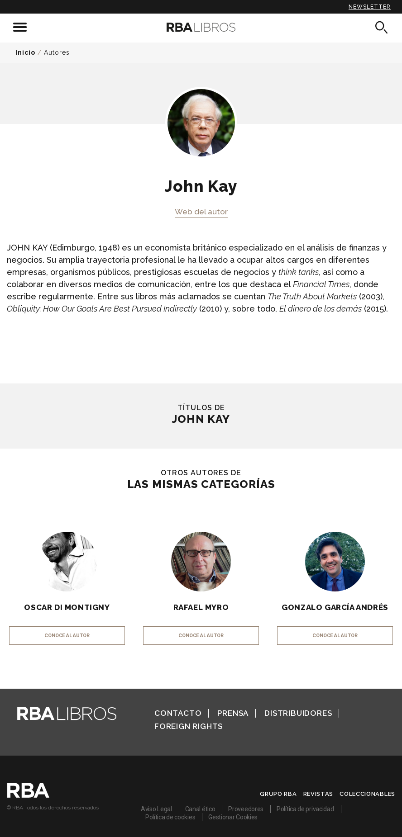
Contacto (177, 713)
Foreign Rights (188, 726)
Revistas (318, 793)
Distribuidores (298, 713)
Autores (57, 52)
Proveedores (245, 809)
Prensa (233, 713)
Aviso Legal (156, 809)
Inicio (25, 52)
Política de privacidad (305, 809)
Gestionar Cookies (233, 817)
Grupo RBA (278, 793)
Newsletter (370, 7)
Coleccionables (367, 793)
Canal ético (200, 809)
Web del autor (201, 211)
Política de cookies (170, 817)
